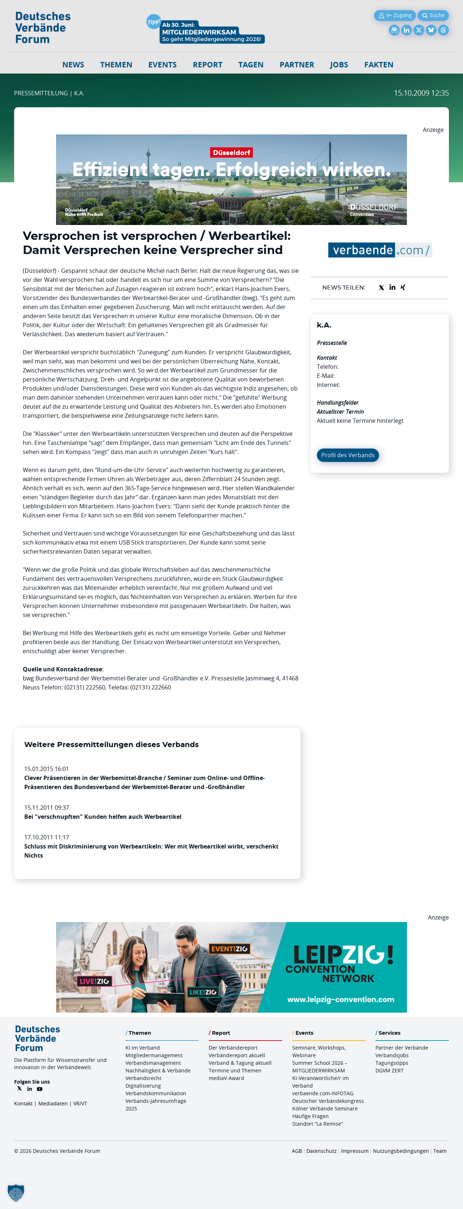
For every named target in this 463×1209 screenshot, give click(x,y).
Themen (116, 64)
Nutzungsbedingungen (401, 1150)
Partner (297, 64)
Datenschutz (321, 1150)
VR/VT (80, 1103)
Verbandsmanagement (153, 1062)
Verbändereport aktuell (237, 1055)
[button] (16, 1193)
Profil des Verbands (348, 455)
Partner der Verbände (401, 1047)
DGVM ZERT (389, 1070)
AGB (297, 1150)
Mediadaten (53, 1103)
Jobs (339, 64)
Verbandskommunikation (156, 1093)
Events (162, 64)
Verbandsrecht (143, 1078)
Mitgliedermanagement (154, 1055)
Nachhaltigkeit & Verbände (158, 1070)
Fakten (379, 64)
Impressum (355, 1150)
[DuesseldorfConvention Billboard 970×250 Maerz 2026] (231, 139)
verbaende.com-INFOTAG (322, 1093)
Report (207, 64)
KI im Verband (143, 1047)
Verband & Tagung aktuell (240, 1062)
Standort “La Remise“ (317, 1123)
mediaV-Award (226, 1078)
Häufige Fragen (310, 1116)
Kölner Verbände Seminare (325, 1108)
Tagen (251, 64)
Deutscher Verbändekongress (328, 1100)
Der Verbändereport (233, 1047)
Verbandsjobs (392, 1055)
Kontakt (23, 1103)
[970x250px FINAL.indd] (231, 926)
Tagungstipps (391, 1062)
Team (440, 1150)
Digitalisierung (143, 1085)
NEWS (73, 64)
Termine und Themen (235, 1070)
